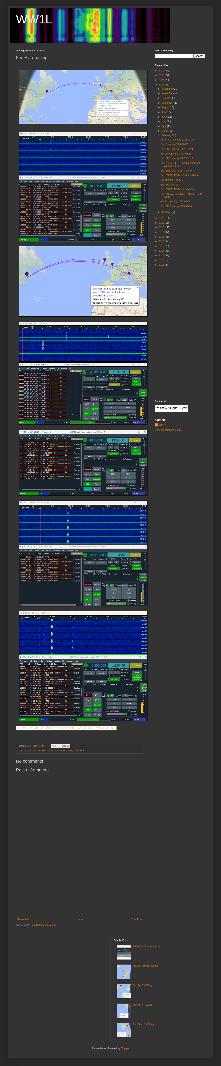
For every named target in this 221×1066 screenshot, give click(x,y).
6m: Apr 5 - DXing (142, 985)
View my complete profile (168, 430)
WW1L (34, 19)
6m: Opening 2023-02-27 (174, 144)
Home (80, 919)
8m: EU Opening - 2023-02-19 (177, 158)
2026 (162, 70)
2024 (162, 80)
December (167, 88)
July (164, 112)
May (164, 121)
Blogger (125, 1048)
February (167, 135)
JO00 (76, 750)
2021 (162, 222)
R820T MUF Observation (146, 946)
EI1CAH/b (30, 750)
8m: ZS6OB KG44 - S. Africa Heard (180, 175)
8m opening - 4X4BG (172, 180)
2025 (162, 75)
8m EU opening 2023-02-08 (175, 201)
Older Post (136, 919)
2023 (162, 84)
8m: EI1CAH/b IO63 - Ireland (176, 170)
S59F (82, 750)
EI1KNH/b (41, 750)
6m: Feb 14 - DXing (143, 1024)
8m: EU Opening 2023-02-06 (176, 206)
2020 (162, 227)
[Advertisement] (79, 888)
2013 (162, 260)
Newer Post (23, 919)
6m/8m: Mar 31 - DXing (145, 966)
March (165, 130)
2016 (162, 246)
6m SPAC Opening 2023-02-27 (177, 139)
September (168, 102)
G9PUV (50, 750)
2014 (162, 255)
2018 (162, 236)
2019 (162, 232)
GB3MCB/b (60, 750)
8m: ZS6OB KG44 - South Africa (178, 189)
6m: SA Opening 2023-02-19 (176, 153)
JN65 (69, 750)
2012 (162, 264)
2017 (162, 241)
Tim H (162, 424)
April (164, 126)
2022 (162, 218)
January (166, 212)
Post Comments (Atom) (43, 925)
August (166, 107)
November (167, 93)
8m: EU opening (169, 184)
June (164, 116)
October (166, 98)
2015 (162, 250)
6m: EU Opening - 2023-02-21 (177, 149)
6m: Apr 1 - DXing (142, 1005)
